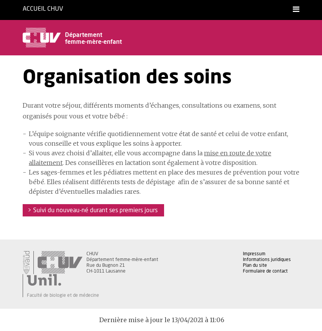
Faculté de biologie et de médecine (63, 295)
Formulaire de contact (265, 271)
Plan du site (255, 265)
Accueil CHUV (43, 9)
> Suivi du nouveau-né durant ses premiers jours (93, 210)
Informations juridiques (267, 259)
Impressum (254, 253)
